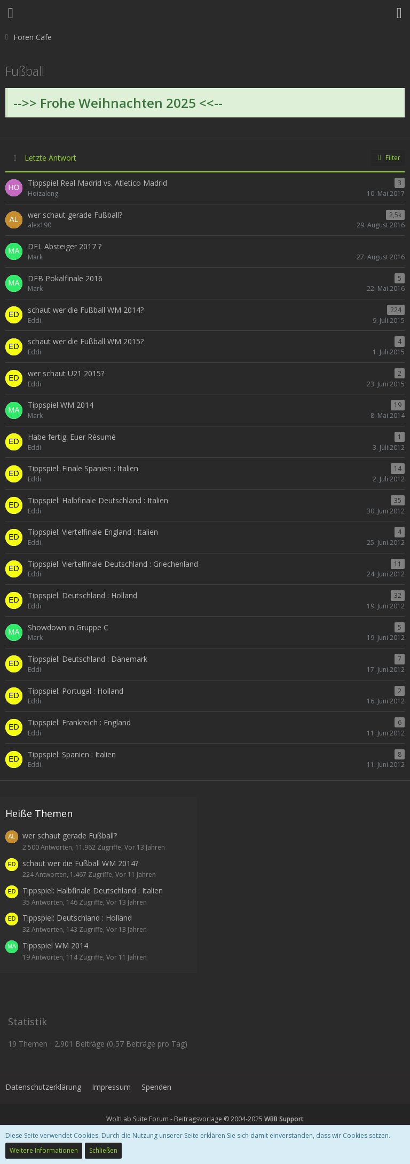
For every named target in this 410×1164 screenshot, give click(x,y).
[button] (10, 13)
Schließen (103, 1150)
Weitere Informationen (44, 1150)
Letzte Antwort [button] (50, 158)
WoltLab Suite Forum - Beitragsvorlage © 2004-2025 (205, 1118)
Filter (387, 157)
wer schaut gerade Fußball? (69, 835)
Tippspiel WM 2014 (55, 945)
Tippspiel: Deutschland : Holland (77, 918)
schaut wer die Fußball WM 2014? (80, 863)
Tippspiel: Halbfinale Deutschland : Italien (92, 890)
